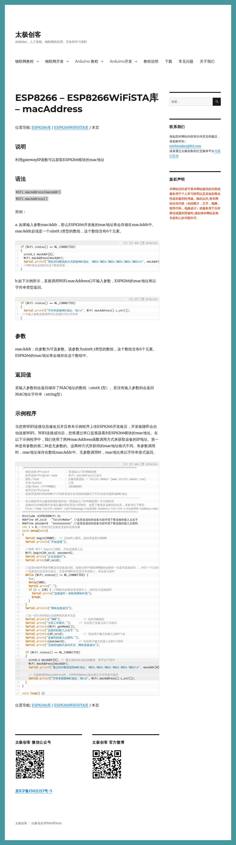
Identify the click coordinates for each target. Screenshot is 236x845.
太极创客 (28, 34)
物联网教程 (24, 61)
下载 (168, 61)
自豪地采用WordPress (46, 823)
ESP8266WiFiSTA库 (71, 127)
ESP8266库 (41, 127)
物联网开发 (54, 61)
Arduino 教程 (86, 61)
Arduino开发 (121, 61)
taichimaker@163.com (185, 146)
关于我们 (207, 61)
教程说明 (151, 61)
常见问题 (186, 61)
